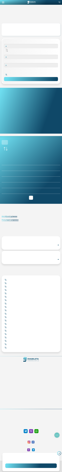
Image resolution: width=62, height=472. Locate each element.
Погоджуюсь (31, 465)
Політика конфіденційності (31, 405)
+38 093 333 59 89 (31, 415)
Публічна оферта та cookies (31, 403)
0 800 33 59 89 (31, 417)
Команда (31, 369)
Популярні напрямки (10, 220)
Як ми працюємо (31, 365)
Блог (31, 392)
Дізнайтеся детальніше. (31, 460)
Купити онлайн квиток (31, 376)
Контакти (31, 367)
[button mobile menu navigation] (3, 2)
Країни (31, 383)
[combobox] (31, 46)
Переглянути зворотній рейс (31, 198)
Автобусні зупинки (9, 216)
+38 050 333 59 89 (31, 425)
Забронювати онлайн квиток (31, 378)
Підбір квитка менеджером (31, 380)
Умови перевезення (31, 394)
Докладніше (31, 245)
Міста (31, 385)
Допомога (31, 396)
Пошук (31, 79)
